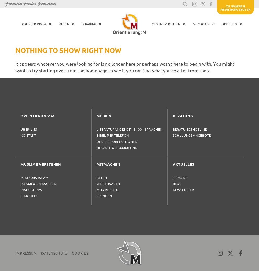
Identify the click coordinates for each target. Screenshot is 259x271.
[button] (185, 4)
